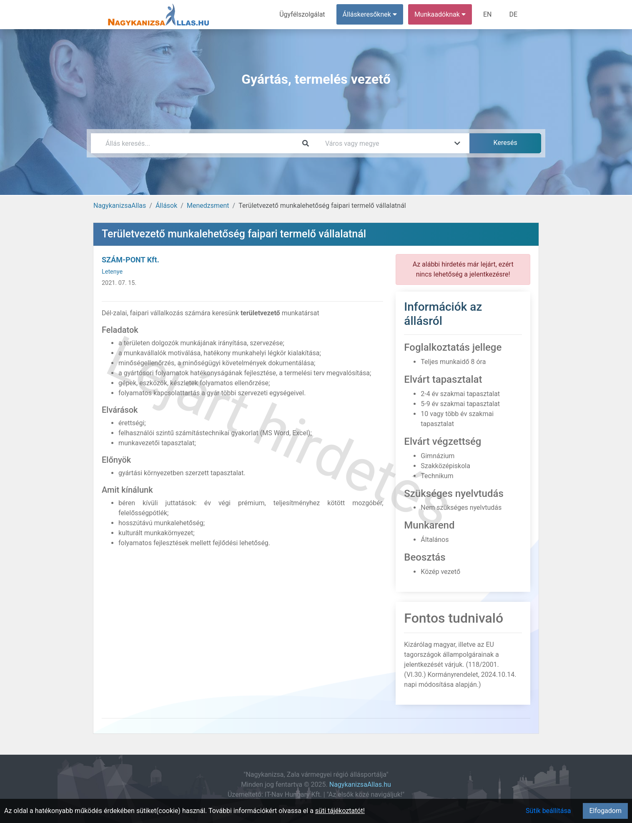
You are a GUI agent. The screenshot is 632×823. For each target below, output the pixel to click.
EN (487, 14)
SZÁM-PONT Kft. (130, 259)
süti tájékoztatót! (340, 811)
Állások (166, 205)
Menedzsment (208, 205)
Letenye (112, 271)
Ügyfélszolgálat (302, 14)
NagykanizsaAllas (119, 205)
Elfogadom (605, 811)
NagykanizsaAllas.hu (360, 784)
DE (513, 14)
